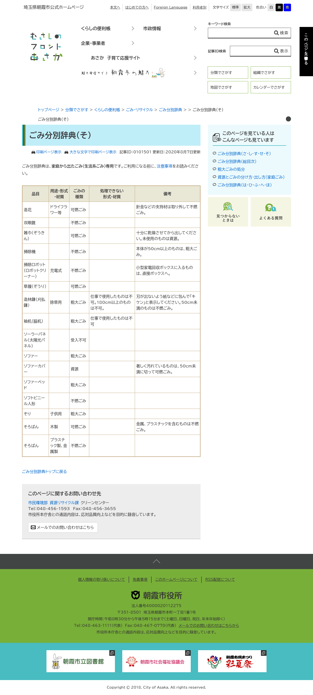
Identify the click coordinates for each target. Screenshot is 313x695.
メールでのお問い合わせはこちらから (209, 625)
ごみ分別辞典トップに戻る (44, 472)
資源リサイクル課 (64, 503)
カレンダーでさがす (269, 87)
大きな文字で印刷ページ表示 (92, 152)
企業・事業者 (93, 43)
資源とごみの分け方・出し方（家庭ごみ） (251, 177)
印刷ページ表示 (49, 152)
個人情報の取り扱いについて (101, 579)
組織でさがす (264, 72)
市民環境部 (38, 503)
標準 (235, 7)
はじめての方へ (137, 7)
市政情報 (152, 28)
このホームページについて (176, 579)
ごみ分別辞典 (170, 110)
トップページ (48, 110)
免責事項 (140, 579)
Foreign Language (171, 7)
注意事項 (164, 166)
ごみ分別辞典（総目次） (237, 161)
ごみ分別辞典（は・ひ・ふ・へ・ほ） (245, 185)
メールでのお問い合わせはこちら (65, 527)
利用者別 (199, 7)
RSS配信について (220, 579)
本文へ (115, 7)
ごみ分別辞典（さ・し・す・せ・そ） (244, 154)
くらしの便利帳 (95, 28)
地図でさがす (221, 87)
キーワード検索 (219, 24)
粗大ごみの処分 (231, 169)
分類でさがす (221, 72)
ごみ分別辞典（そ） (53, 119)
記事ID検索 (217, 51)
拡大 (247, 7)
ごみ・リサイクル (139, 110)
